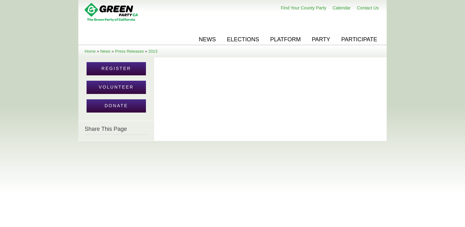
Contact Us (368, 7)
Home (90, 51)
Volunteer (116, 87)
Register (116, 68)
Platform (285, 39)
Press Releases (129, 51)
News (207, 39)
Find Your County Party (303, 7)
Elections (243, 39)
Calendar (342, 7)
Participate (359, 39)
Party (321, 39)
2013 (153, 51)
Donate (116, 105)
